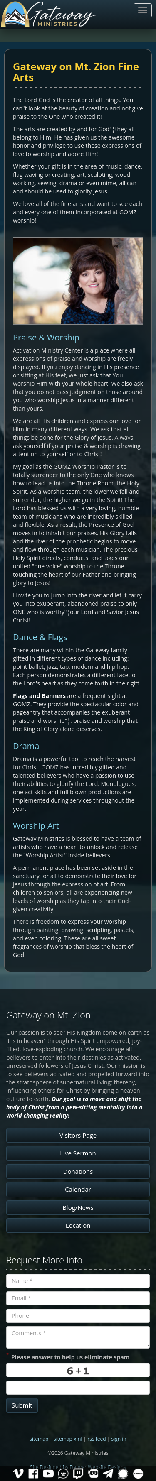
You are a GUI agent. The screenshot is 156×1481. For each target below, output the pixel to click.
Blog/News (78, 1207)
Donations (78, 1171)
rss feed (96, 1438)
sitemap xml (68, 1438)
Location (78, 1225)
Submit (22, 1405)
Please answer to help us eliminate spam (67, 1356)
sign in (118, 1438)
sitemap (39, 1438)
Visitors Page (78, 1135)
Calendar (78, 1189)
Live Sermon (78, 1153)
